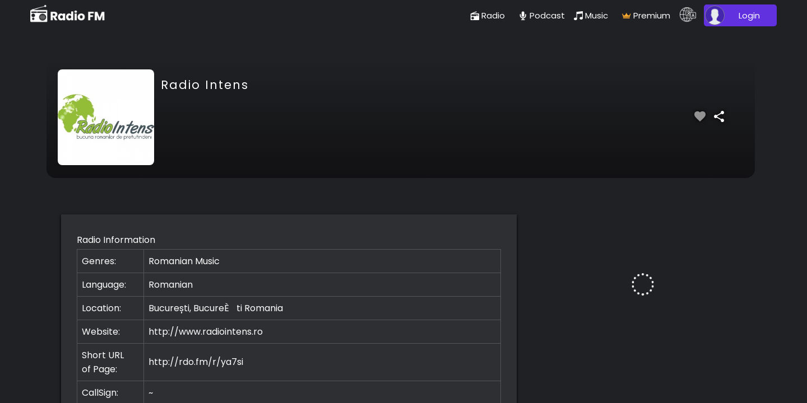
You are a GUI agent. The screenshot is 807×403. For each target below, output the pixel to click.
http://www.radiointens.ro (206, 331)
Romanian (171, 284)
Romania (263, 308)
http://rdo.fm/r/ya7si (196, 361)
